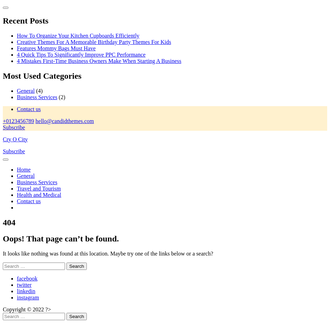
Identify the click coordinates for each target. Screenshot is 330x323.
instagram (28, 298)
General (26, 91)
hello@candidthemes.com (64, 121)
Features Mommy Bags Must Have (56, 48)
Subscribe (14, 127)
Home (24, 170)
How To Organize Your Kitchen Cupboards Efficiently (78, 36)
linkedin (26, 291)
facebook (27, 279)
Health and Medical (39, 195)
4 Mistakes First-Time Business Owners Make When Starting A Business (99, 61)
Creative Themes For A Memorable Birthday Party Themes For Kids (94, 42)
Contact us (29, 109)
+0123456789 (18, 121)
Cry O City (15, 139)
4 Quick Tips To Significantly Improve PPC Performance (81, 55)
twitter (24, 285)
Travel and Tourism (39, 189)
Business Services (37, 97)
